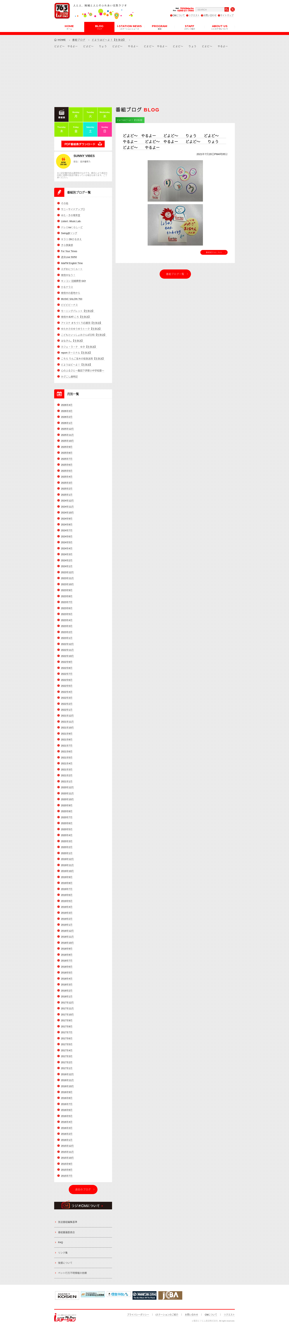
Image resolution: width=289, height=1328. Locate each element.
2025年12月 (67, 428)
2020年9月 (66, 805)
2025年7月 (66, 458)
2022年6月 (66, 680)
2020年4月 (66, 835)
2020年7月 (66, 817)
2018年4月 (66, 978)
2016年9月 (66, 1092)
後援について (65, 1262)
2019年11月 (67, 865)
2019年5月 (66, 901)
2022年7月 (66, 673)
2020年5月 (66, 829)
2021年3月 (66, 769)
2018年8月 (66, 954)
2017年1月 (66, 1068)
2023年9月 (66, 590)
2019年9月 (66, 877)
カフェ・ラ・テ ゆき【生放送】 (79, 346)
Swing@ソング (69, 233)
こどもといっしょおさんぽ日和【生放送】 (84, 334)
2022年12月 (67, 644)
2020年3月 (66, 841)
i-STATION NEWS (129, 27)
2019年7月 (66, 889)
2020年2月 (66, 847)
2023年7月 (66, 602)
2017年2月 (66, 1062)
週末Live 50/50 (69, 257)
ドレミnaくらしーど (72, 227)
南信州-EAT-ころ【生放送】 (76, 316)
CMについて (179, 15)
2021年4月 (66, 763)
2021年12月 (67, 715)
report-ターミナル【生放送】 (76, 352)
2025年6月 (66, 464)
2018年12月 (67, 930)
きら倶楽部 (67, 245)
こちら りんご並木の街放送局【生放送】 (83, 358)
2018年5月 (66, 972)
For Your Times (69, 251)
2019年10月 (67, 871)
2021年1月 (66, 781)
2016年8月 (66, 1098)
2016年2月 (66, 1133)
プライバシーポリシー (138, 1314)
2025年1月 (66, 494)
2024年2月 (66, 560)
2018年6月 (66, 966)
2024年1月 (66, 566)
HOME (69, 27)
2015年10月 (67, 1157)
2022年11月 (67, 650)
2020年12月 (67, 787)
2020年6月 (66, 823)
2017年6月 (66, 1038)
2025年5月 (66, 470)
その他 (64, 203)
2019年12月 (67, 859)
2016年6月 (66, 1110)
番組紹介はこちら (214, 252)
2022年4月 (66, 691)
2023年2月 (66, 632)
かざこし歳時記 (69, 376)
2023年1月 (66, 638)
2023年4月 (66, 620)
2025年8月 (66, 452)
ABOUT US (219, 27)
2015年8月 (66, 1169)
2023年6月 (66, 608)
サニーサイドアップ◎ (73, 209)
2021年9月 (66, 733)
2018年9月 (66, 948)
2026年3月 (66, 411)
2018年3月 (66, 984)
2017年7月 (66, 1032)
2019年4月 (66, 907)
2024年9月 (66, 518)
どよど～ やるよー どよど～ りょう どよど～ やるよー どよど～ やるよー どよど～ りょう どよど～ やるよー (174, 142)
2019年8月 (66, 883)
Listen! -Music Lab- (71, 221)
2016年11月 (67, 1080)
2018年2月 (66, 990)
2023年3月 (66, 626)
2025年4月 (66, 476)
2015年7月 (66, 1175)
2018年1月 (66, 996)
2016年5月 (66, 1116)
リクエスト (194, 15)
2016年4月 (66, 1122)
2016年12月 (67, 1074)
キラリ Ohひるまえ (71, 239)
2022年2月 (66, 703)
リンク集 (63, 1252)
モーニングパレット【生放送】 (78, 311)
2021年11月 (67, 721)
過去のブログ (83, 1189)
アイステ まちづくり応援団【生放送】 (81, 323)
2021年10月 (67, 727)
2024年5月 (66, 542)
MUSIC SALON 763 (71, 299)
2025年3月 (66, 482)
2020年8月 (66, 811)
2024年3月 (66, 554)
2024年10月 (67, 512)
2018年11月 (67, 936)
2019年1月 (66, 924)
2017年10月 (67, 1014)
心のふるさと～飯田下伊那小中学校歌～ (82, 370)
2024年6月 (66, 536)
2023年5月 (66, 614)
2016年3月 (66, 1128)
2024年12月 (67, 500)
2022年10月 (67, 656)
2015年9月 (66, 1163)
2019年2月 (66, 918)
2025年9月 (66, 446)
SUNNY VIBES (84, 156)
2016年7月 (66, 1104)
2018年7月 (66, 960)
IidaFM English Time (72, 263)
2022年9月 (66, 662)
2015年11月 (67, 1152)
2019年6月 (66, 895)
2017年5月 (66, 1044)
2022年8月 (66, 668)
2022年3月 (66, 697)
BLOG (99, 27)
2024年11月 (67, 506)
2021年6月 (66, 751)
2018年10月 (67, 942)
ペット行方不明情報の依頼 (72, 1273)
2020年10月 (67, 799)
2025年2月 (66, 488)
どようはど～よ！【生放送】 (109, 39)
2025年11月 (67, 435)
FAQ (60, 1242)
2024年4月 (66, 548)
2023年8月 (66, 596)
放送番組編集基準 (67, 1222)
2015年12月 (67, 1145)
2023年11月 (67, 578)
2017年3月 (66, 1056)
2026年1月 (66, 423)
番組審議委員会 (66, 1232)
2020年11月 (67, 793)
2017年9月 (66, 1020)
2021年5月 (66, 757)
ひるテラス (67, 287)
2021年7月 (66, 745)
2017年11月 (67, 1008)
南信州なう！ (68, 275)
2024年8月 (66, 524)
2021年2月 (66, 775)
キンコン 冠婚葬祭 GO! (73, 281)
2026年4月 (66, 405)
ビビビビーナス (69, 304)
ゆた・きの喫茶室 (70, 215)
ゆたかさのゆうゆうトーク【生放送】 (81, 328)
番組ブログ (79, 39)
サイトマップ (227, 15)
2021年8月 (66, 739)
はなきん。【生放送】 (72, 340)
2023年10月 (67, 584)
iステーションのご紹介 (167, 1314)
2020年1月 (66, 853)
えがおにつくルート (72, 269)
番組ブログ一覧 (175, 274)
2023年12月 (67, 572)
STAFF (189, 27)
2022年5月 (66, 685)
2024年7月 (66, 530)
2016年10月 (67, 1086)
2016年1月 (66, 1140)
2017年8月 (66, 1026)
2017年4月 (66, 1050)
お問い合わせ (210, 15)
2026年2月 (66, 417)
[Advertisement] (144, 77)
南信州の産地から (70, 293)
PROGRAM (159, 27)
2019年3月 (66, 912)
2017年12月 (67, 1002)
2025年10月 (67, 440)
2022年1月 (66, 709)
